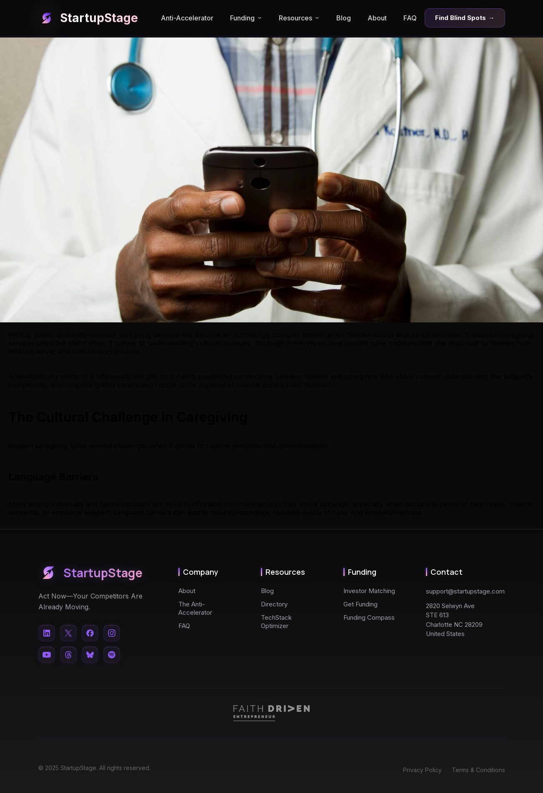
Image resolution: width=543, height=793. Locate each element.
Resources (299, 18)
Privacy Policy (422, 769)
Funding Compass (369, 617)
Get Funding (360, 604)
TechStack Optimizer (276, 621)
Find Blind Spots (465, 18)
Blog (343, 18)
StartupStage (88, 18)
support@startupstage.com (465, 591)
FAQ (410, 18)
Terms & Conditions (478, 769)
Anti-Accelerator (187, 18)
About (377, 18)
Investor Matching (369, 591)
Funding (246, 18)
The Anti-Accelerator (195, 608)
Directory (274, 604)
